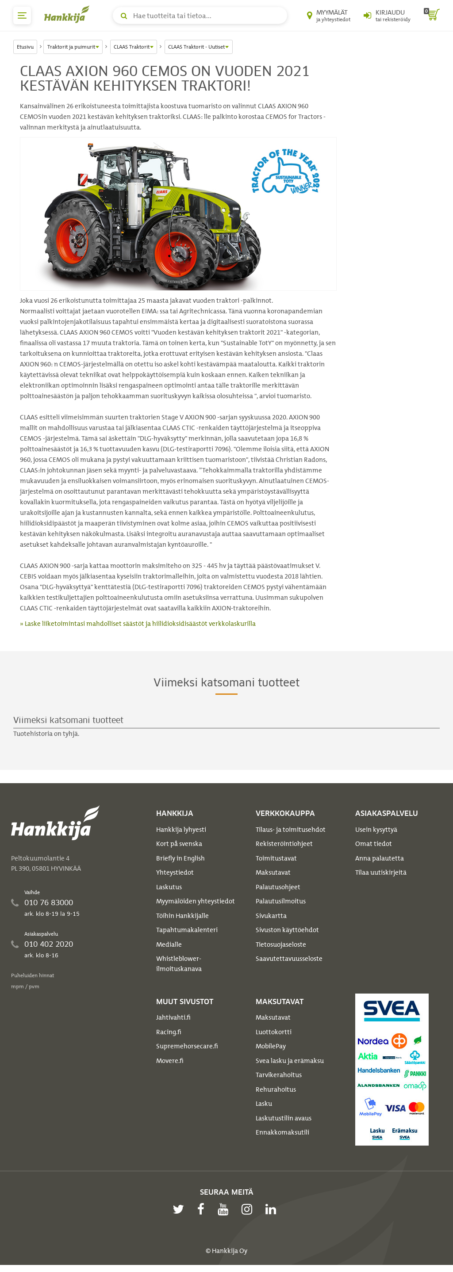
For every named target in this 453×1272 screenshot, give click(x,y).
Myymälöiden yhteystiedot (195, 901)
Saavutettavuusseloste (289, 958)
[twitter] (180, 1209)
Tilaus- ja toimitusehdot (291, 829)
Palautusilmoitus (281, 901)
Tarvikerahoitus (279, 1074)
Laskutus (169, 887)
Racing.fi (168, 1032)
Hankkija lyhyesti (181, 829)
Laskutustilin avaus (283, 1118)
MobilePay (271, 1046)
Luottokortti (274, 1032)
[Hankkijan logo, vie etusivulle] (68, 14)
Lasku (264, 1103)
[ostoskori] (432, 15)
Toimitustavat (276, 858)
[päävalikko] (22, 15)
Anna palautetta (379, 858)
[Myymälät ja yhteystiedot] (328, 15)
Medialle (169, 944)
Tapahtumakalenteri (187, 929)
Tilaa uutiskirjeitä (381, 872)
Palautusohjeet (278, 887)
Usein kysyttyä (376, 829)
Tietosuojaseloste (281, 944)
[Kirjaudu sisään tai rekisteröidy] (387, 15)
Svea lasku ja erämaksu (290, 1060)
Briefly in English (180, 858)
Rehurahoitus (276, 1089)
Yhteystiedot (175, 872)
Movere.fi (170, 1060)
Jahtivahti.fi (173, 1017)
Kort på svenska (179, 843)
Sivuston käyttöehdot (287, 929)
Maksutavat (273, 872)
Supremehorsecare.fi (187, 1046)
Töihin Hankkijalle (182, 915)
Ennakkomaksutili (282, 1132)
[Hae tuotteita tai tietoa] (200, 15)
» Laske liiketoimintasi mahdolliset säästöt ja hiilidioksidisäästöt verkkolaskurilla (138, 623)
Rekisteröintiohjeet (284, 843)
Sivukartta (271, 915)
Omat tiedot (373, 843)
